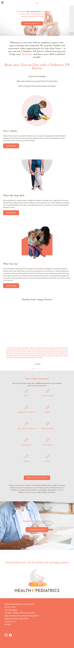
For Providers (11, 610)
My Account (10, 607)
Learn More (11, 146)
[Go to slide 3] (39, 34)
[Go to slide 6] (41, 368)
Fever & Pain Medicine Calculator (19, 604)
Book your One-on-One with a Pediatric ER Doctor (37, 66)
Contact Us (10, 622)
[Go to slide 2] (37, 34)
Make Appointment (37, 529)
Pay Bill (8, 624)
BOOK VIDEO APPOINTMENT (37, 477)
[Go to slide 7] (43, 368)
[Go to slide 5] (39, 368)
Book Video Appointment (37, 23)
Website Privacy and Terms (16, 619)
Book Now (27, 54)
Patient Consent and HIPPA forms (20, 613)
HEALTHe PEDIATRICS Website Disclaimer (21, 616)
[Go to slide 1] (34, 34)
